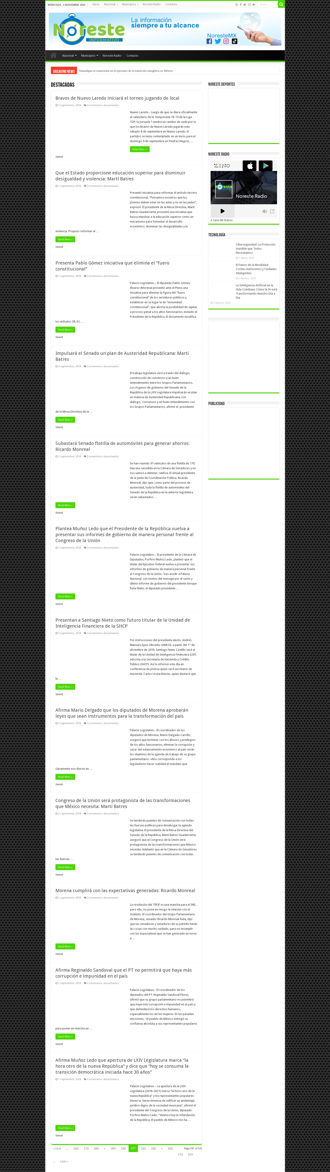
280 (96, 1148)
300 (170, 1148)
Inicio (95, 4)
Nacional (109, 4)
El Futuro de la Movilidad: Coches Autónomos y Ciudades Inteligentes (256, 269)
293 (153, 1148)
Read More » (140, 149)
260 (76, 1148)
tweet (59, 156)
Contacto (171, 4)
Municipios (129, 4)
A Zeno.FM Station (222, 220)
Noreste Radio (152, 4)
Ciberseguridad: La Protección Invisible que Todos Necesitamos (255, 248)
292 (143, 1148)
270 (86, 1148)
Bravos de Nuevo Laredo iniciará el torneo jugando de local (117, 98)
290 (123, 1148)
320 (190, 1154)
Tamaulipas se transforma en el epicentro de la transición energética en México (126, 70)
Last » (64, 1161)
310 (180, 1154)
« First (57, 1148)
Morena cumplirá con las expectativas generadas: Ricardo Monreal (125, 890)
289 (113, 1148)
